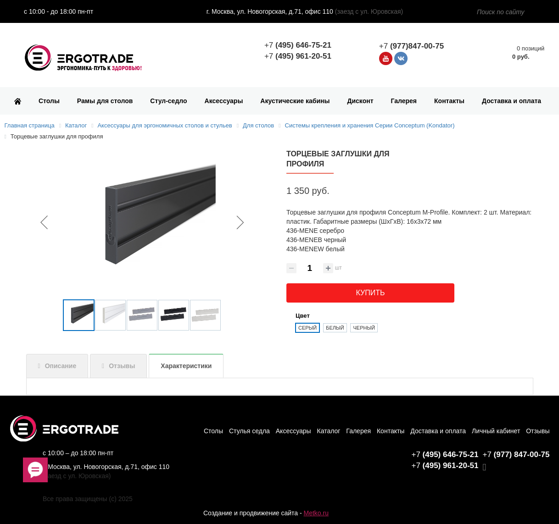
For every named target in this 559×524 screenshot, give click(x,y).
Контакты (449, 101)
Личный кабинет (496, 431)
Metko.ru (315, 513)
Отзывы (122, 366)
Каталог (329, 431)
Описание (61, 366)
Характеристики (186, 366)
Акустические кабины (295, 101)
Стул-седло (168, 101)
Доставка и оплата (511, 101)
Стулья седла (249, 431)
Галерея (404, 101)
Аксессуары (224, 101)
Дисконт (360, 101)
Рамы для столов (105, 101)
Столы (49, 101)
